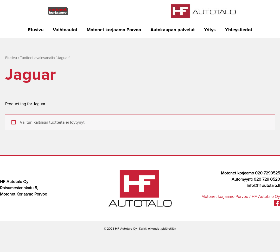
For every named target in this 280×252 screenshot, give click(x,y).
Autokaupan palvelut (172, 30)
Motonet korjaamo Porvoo (114, 30)
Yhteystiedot (238, 30)
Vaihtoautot (65, 30)
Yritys (210, 30)
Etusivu (35, 30)
